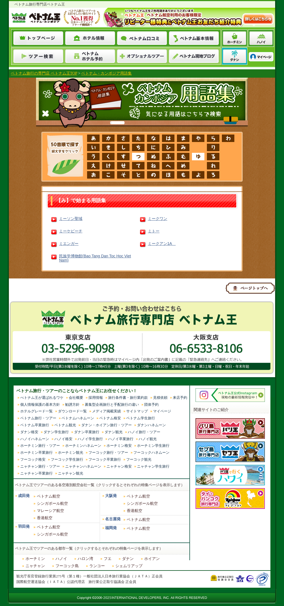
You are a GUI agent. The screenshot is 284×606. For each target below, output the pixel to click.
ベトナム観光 (65, 425)
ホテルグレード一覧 (36, 411)
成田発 (24, 496)
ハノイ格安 (63, 439)
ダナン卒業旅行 (86, 432)
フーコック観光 (138, 459)
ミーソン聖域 (70, 218)
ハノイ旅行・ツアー (144, 432)
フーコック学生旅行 (67, 459)
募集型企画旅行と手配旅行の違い (112, 404)
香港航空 (44, 518)
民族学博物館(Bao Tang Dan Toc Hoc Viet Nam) (95, 258)
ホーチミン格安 (119, 445)
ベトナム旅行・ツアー (38, 418)
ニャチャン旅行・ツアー (40, 466)
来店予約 (180, 397)
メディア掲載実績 (106, 411)
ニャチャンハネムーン (83, 466)
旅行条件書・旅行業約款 (128, 397)
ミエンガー (68, 243)
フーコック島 (67, 566)
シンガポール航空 (52, 503)
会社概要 (76, 397)
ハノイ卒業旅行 (120, 439)
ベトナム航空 (48, 496)
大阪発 (111, 496)
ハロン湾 (85, 559)
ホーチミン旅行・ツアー (40, 445)
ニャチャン (35, 566)
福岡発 (111, 528)
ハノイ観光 (148, 439)
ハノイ (61, 559)
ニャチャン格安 (119, 466)
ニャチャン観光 (70, 473)
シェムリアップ (129, 566)
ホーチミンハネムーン (83, 445)
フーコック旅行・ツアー (108, 452)
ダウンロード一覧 (72, 411)
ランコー (97, 566)
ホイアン (152, 559)
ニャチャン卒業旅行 (36, 473)
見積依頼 (160, 397)
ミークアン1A (162, 243)
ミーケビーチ (70, 231)
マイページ (162, 411)
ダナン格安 (29, 432)
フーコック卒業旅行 (104, 459)
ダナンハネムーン (151, 425)
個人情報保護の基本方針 (40, 404)
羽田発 (24, 526)
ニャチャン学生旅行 (153, 466)
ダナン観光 (114, 432)
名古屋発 (113, 519)
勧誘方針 (72, 404)
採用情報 (95, 397)
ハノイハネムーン (34, 439)
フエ (107, 559)
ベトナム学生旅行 (140, 418)
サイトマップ (137, 411)
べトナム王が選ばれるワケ (42, 397)
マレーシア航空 (50, 511)
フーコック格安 (32, 459)
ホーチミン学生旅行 (153, 445)
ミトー (153, 231)
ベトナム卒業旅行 (34, 425)
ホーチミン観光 (70, 452)
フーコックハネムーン (151, 452)
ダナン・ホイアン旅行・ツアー (106, 425)
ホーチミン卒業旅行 (36, 452)
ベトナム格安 (110, 418)
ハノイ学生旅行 (90, 439)
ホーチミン (35, 559)
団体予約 (151, 404)
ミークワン (157, 218)
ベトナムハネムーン (78, 418)
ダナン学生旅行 (56, 432)
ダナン (128, 559)
